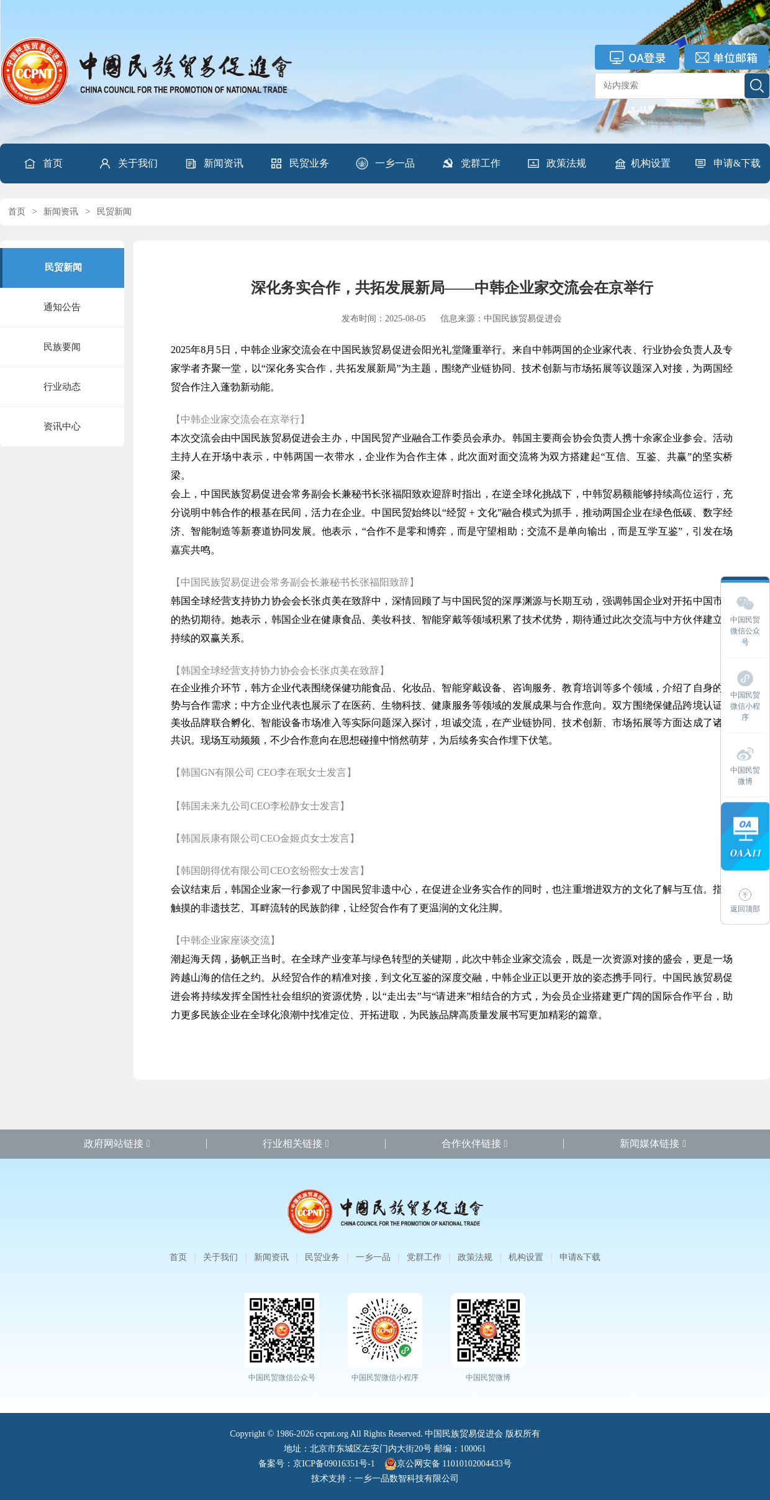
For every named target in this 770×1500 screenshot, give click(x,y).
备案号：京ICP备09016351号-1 (316, 1463)
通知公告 (62, 307)
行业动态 (62, 387)
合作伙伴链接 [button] (475, 1143)
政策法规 (556, 163)
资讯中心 (62, 426)
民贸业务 (299, 163)
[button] (128, 163)
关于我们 (128, 163)
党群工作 (470, 163)
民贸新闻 (114, 211)
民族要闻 (62, 347)
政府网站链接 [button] (117, 1143)
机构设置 (642, 163)
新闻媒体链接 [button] (653, 1143)
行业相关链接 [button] (296, 1143)
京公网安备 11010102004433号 (448, 1464)
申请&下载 (727, 163)
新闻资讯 (213, 163)
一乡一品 (385, 163)
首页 (43, 163)
